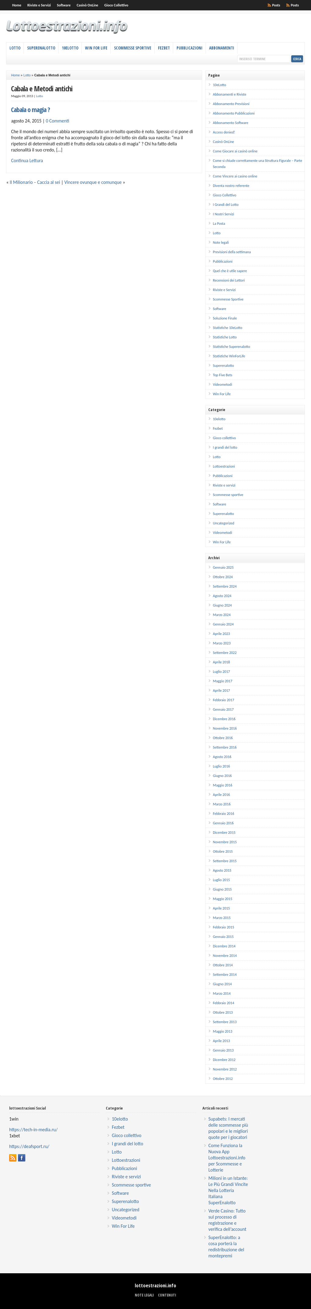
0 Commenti (57, 121)
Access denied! (224, 132)
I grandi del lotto (225, 447)
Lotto (14, 48)
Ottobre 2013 (223, 1012)
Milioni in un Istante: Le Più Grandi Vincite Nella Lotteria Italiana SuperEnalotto (228, 1190)
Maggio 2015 (222, 899)
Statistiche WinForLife (229, 356)
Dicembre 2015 (224, 832)
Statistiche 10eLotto (227, 328)
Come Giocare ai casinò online (235, 151)
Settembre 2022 (225, 653)
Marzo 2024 (222, 615)
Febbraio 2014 (223, 1003)
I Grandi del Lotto (225, 204)
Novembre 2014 (225, 955)
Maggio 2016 (222, 785)
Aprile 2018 (221, 662)
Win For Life (96, 48)
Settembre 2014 (225, 974)
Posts (295, 5)
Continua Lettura (27, 160)
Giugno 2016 (222, 776)
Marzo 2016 (222, 804)
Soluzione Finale (225, 318)
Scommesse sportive (228, 495)
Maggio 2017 (222, 681)
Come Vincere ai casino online (235, 176)
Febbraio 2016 (223, 813)
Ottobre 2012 (223, 1079)
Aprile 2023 (221, 634)
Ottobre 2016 (223, 738)
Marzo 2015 (222, 918)
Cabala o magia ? (30, 109)
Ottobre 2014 (223, 965)
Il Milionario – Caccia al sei (35, 182)
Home (16, 5)
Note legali (221, 242)
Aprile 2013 (221, 1041)
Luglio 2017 (221, 671)
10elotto (219, 419)
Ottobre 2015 (223, 851)
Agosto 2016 (222, 757)
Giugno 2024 (222, 605)
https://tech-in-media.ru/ (33, 1129)
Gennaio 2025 (223, 567)
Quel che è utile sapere (230, 271)
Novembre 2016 (225, 728)
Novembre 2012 (225, 1069)
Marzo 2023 (222, 643)
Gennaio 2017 (223, 709)
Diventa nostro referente (231, 186)
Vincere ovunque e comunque (93, 182)
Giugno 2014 (222, 984)
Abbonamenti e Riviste (229, 94)
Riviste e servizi (224, 485)
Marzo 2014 (222, 993)
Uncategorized (223, 523)
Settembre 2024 (225, 586)
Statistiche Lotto (225, 337)
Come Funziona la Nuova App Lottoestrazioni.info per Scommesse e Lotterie (227, 1158)
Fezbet (164, 48)
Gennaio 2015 (223, 937)
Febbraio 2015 (223, 927)
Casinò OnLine (87, 5)
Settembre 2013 (225, 1022)
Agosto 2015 (222, 870)
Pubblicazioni (189, 48)
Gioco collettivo (224, 438)
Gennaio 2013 (223, 1050)
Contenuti (167, 1295)
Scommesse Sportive (132, 48)
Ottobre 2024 (223, 577)
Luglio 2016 (221, 766)
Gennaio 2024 (223, 624)
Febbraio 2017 (223, 700)
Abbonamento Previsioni (231, 104)
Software (64, 5)
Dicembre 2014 (224, 946)
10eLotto (70, 48)
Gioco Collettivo (116, 5)
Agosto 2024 (222, 596)
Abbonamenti (221, 48)
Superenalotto (41, 48)
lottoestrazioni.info (155, 1285)
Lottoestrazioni (224, 466)
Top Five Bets (222, 375)
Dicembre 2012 (224, 1060)
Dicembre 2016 (224, 719)
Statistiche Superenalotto (231, 347)
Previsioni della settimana (232, 252)
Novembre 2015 (225, 842)
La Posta (219, 223)
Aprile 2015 (221, 908)
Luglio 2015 (221, 880)
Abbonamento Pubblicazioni (234, 113)
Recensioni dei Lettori (229, 280)
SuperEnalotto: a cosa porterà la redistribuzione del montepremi (226, 1246)
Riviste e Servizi (39, 5)
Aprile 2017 (221, 690)
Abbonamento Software (230, 123)
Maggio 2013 (222, 1031)
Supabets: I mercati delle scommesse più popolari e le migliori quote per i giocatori (228, 1128)
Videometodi (222, 384)
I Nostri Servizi (223, 214)
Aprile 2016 (221, 795)
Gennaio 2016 (223, 823)
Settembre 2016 (225, 747)
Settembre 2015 (225, 861)
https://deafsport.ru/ (29, 1146)
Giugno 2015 (222, 889)
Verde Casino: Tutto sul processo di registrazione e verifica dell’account (227, 1220)
